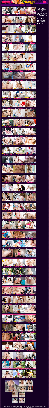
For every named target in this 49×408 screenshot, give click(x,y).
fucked (10, 80)
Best (10, 4)
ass (8, 15)
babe (8, 24)
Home (4, 4)
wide (22, 313)
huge (10, 164)
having (22, 341)
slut (10, 257)
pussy (22, 43)
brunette (22, 220)
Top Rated (22, 4)
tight (31, 15)
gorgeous (11, 304)
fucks (32, 24)
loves (34, 71)
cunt (32, 192)
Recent (16, 4)
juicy (9, 285)
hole (20, 52)
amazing (34, 15)
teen (20, 192)
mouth (34, 43)
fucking (20, 15)
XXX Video (28, 4)
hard (21, 24)
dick (11, 43)
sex (11, 71)
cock (22, 15)
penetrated (10, 15)
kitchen (34, 369)
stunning (9, 43)
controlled (33, 220)
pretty (34, 248)
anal (9, 24)
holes (9, 248)
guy (34, 360)
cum (33, 52)
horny (21, 229)
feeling (11, 285)
